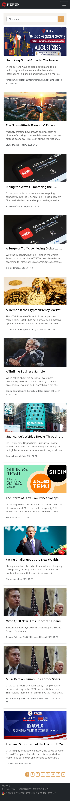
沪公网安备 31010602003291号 (20, 795)
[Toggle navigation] (64, 4)
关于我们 (6, 787)
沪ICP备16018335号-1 (45, 795)
